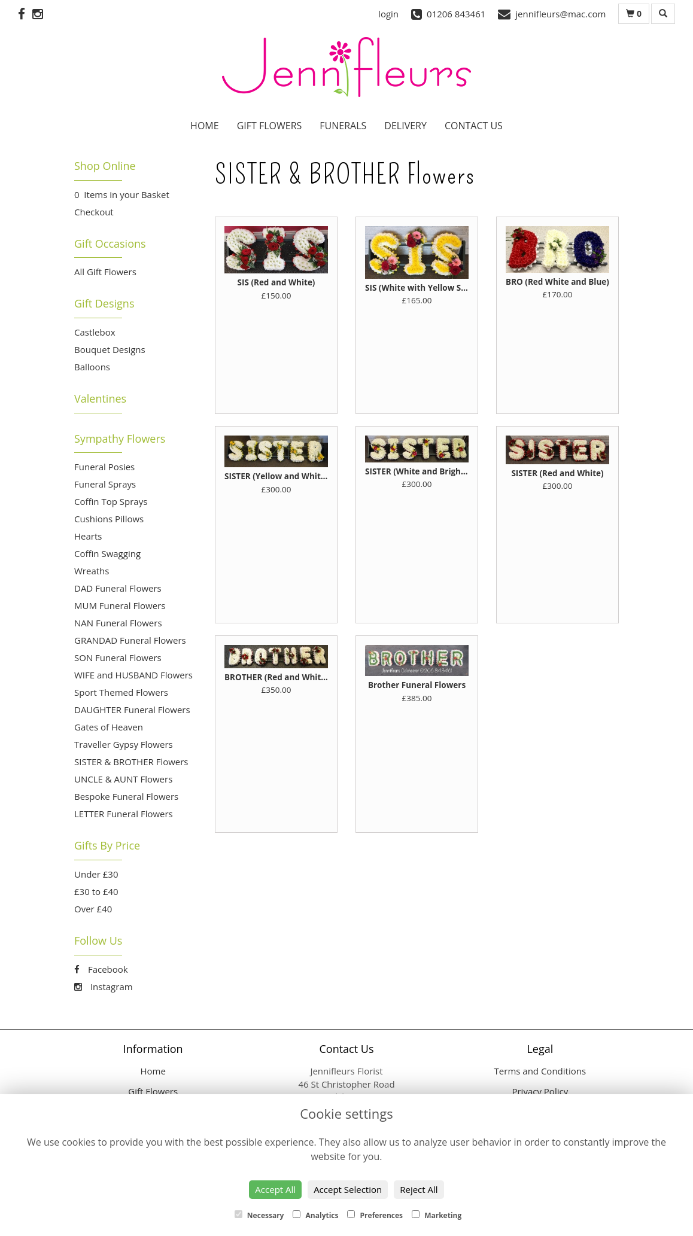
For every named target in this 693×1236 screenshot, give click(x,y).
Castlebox (95, 332)
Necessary (259, 1215)
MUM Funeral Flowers (119, 605)
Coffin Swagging (107, 553)
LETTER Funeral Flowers (123, 814)
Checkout (94, 212)
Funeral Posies (104, 467)
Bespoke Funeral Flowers (126, 796)
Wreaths (91, 571)
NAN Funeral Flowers (118, 623)
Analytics (315, 1215)
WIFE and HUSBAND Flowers (133, 675)
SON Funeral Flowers (118, 657)
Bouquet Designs (109, 349)
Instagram (103, 987)
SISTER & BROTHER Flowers (131, 762)
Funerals (343, 125)
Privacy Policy (540, 1091)
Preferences (375, 1215)
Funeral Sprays (105, 484)
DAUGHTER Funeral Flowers (132, 710)
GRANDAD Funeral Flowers (130, 640)
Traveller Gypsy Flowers (123, 744)
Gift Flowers (269, 125)
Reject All (418, 1189)
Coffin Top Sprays (110, 501)
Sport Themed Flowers (121, 692)
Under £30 (96, 874)
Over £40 (93, 909)
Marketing (436, 1215)
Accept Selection (348, 1189)
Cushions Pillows (109, 519)
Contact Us (474, 125)
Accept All (275, 1189)
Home (204, 125)
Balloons (92, 367)
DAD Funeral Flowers (118, 588)
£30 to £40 (96, 891)
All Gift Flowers (105, 272)
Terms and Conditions (540, 1071)
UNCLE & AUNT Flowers (123, 779)
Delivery (405, 125)
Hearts (88, 536)
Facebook (101, 969)
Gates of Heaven (108, 727)
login (388, 14)
